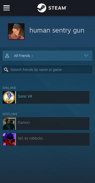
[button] (47, 32)
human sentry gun (56, 30)
